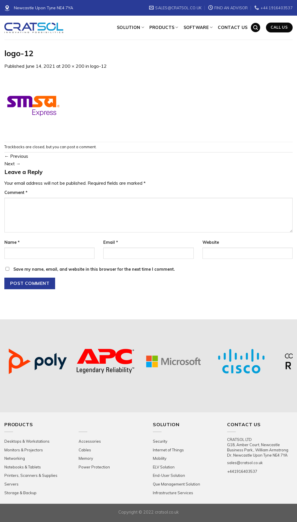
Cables (85, 450)
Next (12, 163)
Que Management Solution (176, 484)
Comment (16, 192)
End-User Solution (169, 475)
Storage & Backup (20, 492)
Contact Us (232, 27)
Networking (14, 458)
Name (12, 242)
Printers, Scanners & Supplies (30, 475)
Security (160, 441)
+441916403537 (242, 471)
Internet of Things (168, 450)
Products (163, 27)
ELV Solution (164, 467)
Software (198, 27)
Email (110, 242)
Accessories (90, 441)
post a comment (81, 146)
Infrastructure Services (173, 492)
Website (210, 242)
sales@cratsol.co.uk (245, 462)
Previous (16, 156)
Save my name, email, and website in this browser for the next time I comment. (94, 269)
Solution (130, 27)
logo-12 (98, 66)
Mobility (159, 458)
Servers (11, 484)
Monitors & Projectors (23, 450)
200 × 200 (73, 66)
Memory (86, 458)
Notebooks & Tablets (22, 467)
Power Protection (94, 467)
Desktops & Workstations (27, 441)
